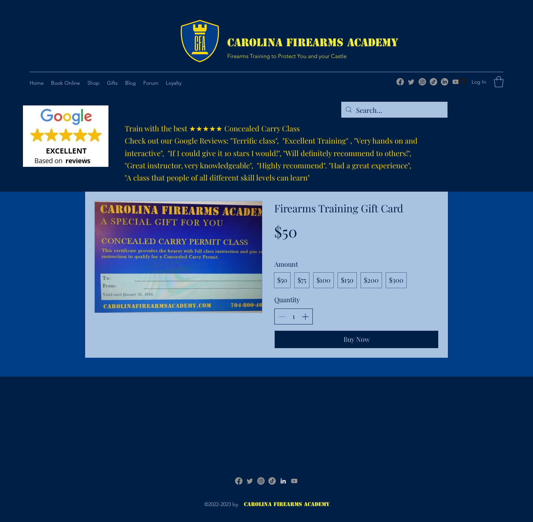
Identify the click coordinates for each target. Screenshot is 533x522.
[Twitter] (411, 81)
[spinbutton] (293, 316)
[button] (112, 82)
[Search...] (394, 110)
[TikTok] (433, 81)
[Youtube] (294, 481)
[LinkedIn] (444, 81)
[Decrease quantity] (282, 316)
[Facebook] (400, 81)
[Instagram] (422, 81)
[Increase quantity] (305, 316)
